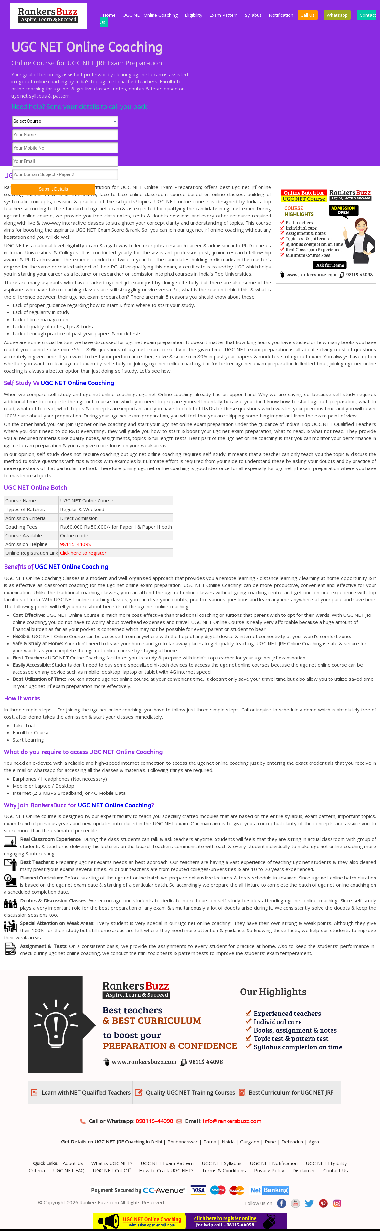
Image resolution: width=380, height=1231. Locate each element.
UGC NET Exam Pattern (167, 1163)
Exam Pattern (223, 15)
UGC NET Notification (274, 1163)
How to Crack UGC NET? (166, 1170)
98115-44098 (75, 544)
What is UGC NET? (111, 1163)
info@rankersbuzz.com (232, 1121)
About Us (73, 1163)
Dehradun (292, 1141)
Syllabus (253, 15)
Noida (228, 1141)
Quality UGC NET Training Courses (190, 1092)
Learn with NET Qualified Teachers (86, 1092)
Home (109, 15)
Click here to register (83, 553)
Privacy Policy (269, 1170)
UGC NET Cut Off (112, 1170)
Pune (270, 1141)
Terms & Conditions (224, 1170)
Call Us (308, 15)
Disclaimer (303, 1170)
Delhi (156, 1141)
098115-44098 (154, 1121)
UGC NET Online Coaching (150, 15)
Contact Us (335, 1170)
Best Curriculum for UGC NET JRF (291, 1092)
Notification (281, 15)
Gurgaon (249, 1141)
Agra (314, 1141)
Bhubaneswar (182, 1141)
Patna (209, 1141)
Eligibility (193, 15)
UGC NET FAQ (69, 1170)
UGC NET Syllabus (222, 1163)
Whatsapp (337, 15)
